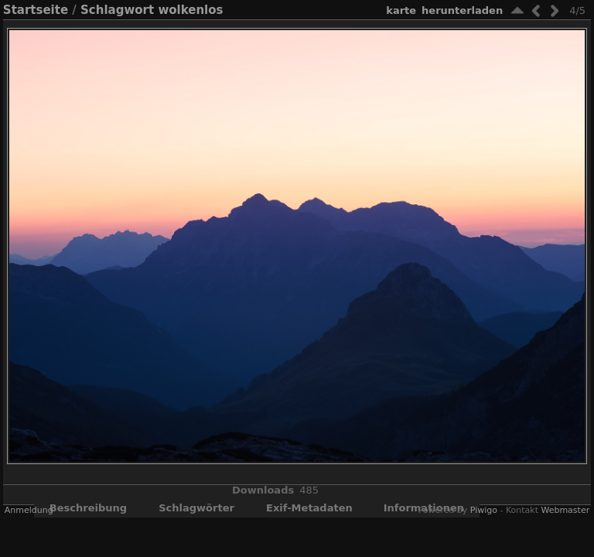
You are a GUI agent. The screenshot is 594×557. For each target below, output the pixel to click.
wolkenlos (190, 10)
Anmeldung (29, 510)
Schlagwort (117, 10)
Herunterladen (462, 10)
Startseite (35, 10)
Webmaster (565, 510)
